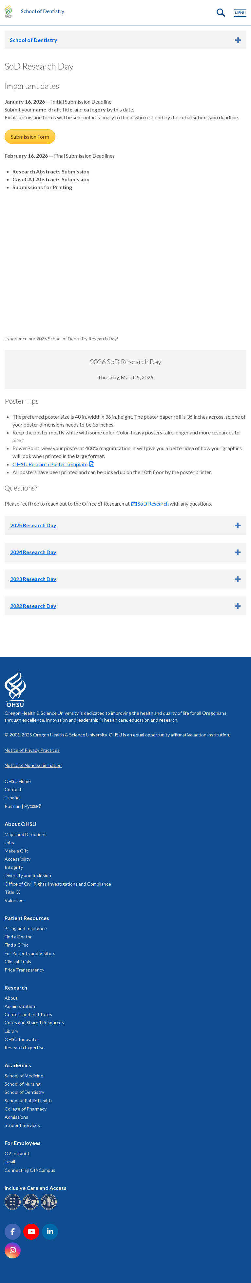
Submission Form (30, 136)
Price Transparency (24, 969)
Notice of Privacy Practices (32, 750)
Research (16, 987)
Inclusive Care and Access (36, 1188)
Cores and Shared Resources (34, 1022)
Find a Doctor (18, 936)
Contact (13, 789)
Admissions (16, 1117)
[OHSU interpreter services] (50, 1209)
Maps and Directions (26, 834)
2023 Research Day (33, 579)
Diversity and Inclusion (28, 875)
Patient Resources (27, 918)
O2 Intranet (17, 1153)
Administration (20, 1006)
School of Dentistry (42, 11)
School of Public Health (28, 1100)
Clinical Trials (18, 961)
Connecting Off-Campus (30, 1170)
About (11, 998)
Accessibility (17, 859)
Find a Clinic (17, 945)
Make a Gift (16, 850)
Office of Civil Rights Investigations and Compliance (58, 884)
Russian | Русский (23, 806)
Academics (18, 1065)
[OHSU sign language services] (32, 1209)
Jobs (9, 842)
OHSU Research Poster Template (49, 464)
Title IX (12, 892)
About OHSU (20, 824)
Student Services (22, 1125)
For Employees (23, 1143)
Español (13, 797)
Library (11, 1031)
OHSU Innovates (22, 1039)
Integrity (14, 867)
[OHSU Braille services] (14, 1209)
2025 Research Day (33, 525)
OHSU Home (18, 781)
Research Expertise (25, 1047)
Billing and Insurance (26, 928)
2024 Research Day (33, 552)
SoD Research (153, 503)
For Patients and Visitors (30, 953)
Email (10, 1161)
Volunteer (15, 900)
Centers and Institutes (28, 1014)
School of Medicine (24, 1075)
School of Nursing (23, 1084)
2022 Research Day (33, 606)
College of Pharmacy (26, 1109)
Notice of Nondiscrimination (33, 765)
